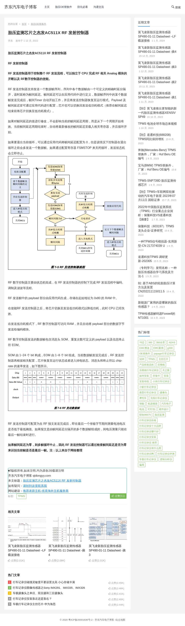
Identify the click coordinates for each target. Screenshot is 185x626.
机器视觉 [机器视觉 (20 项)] (153, 403)
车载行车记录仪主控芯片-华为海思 (34, 604)
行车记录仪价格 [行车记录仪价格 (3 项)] (147, 420)
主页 (47, 6)
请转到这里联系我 (35, 485)
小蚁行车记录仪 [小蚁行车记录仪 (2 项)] (147, 387)
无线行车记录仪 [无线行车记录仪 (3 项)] (158, 398)
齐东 (10, 40)
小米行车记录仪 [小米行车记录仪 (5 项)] (161, 381)
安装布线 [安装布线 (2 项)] (144, 381)
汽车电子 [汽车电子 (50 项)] (166, 403)
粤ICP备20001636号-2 (80, 619)
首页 (24, 24)
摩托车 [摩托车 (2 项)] (143, 398)
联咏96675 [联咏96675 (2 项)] (145, 414)
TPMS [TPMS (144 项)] (151, 359)
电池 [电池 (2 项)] (141, 409)
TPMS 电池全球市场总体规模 (157, 123)
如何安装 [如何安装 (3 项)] (144, 375)
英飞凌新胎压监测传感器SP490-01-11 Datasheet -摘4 (66, 550)
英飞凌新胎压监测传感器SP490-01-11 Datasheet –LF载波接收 (27, 550)
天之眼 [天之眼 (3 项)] (166, 370)
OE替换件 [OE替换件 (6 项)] (144, 353)
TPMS (21, 496)
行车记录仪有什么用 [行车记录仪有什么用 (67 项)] (150, 448)
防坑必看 (82, 6)
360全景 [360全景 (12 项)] (160, 342)
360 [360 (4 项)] (150, 342)
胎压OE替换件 (63, 6)
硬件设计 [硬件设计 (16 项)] (164, 409)
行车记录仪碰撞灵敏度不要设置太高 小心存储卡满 (44, 582)
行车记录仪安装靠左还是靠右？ (32, 598)
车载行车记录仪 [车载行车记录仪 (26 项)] (147, 459)
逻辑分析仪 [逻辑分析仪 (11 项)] (166, 459)
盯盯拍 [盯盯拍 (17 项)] (151, 409)
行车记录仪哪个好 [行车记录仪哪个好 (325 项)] (149, 431)
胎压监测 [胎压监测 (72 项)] (159, 414)
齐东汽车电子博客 (20, 7)
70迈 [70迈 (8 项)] (141, 342)
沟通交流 (98, 6)
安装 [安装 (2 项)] (166, 375)
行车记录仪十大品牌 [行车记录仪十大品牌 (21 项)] (150, 426)
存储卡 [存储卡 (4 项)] (156, 375)
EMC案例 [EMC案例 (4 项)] (158, 348)
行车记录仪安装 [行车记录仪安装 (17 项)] (147, 437)
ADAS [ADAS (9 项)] (172, 342)
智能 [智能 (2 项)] (141, 403)
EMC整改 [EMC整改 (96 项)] (144, 348)
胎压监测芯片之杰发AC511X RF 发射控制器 (52, 480)
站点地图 (120, 619)
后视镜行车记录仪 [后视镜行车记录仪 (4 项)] (149, 370)
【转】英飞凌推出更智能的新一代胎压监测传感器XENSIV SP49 (157, 112)
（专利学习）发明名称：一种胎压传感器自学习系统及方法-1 (157, 272)
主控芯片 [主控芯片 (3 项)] (163, 359)
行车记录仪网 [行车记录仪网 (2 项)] (146, 453)
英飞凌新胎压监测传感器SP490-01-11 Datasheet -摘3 (107, 550)
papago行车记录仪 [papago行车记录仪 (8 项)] (164, 353)
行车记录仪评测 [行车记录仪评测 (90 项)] (166, 453)
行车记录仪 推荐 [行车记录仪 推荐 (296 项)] (148, 442)
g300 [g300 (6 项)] (170, 348)
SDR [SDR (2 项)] (141, 359)
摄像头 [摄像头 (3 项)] (163, 392)
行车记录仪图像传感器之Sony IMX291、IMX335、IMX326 (49, 587)
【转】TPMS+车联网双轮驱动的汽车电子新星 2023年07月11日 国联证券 (157, 196)
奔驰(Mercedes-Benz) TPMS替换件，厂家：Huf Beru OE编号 (157, 154)
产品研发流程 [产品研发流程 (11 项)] (146, 364)
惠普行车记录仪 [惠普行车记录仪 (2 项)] (147, 392)
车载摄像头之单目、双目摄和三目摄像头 (38, 593)
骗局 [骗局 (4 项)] (141, 464)
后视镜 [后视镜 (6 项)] (161, 364)
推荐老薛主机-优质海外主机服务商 (46, 490)
